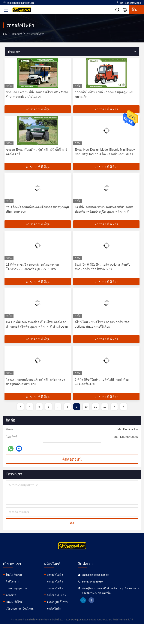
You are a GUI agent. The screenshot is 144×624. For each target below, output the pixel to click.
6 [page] (48, 406)
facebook (91, 600)
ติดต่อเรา (11, 595)
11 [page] (95, 406)
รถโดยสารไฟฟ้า (56, 595)
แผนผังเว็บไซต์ (14, 601)
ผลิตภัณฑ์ (17, 33)
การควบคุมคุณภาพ (16, 588)
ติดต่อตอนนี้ (72, 459)
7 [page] (58, 406)
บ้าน (5, 33)
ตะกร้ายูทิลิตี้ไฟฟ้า (57, 601)
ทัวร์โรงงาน (12, 581)
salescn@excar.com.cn (18, 2)
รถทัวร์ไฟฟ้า (54, 608)
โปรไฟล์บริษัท (14, 574)
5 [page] (39, 406)
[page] (20, 406)
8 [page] (67, 406)
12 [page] (104, 406)
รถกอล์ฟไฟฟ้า (55, 574)
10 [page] (86, 406)
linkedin (83, 600)
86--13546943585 (129, 2)
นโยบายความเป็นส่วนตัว (20, 608)
